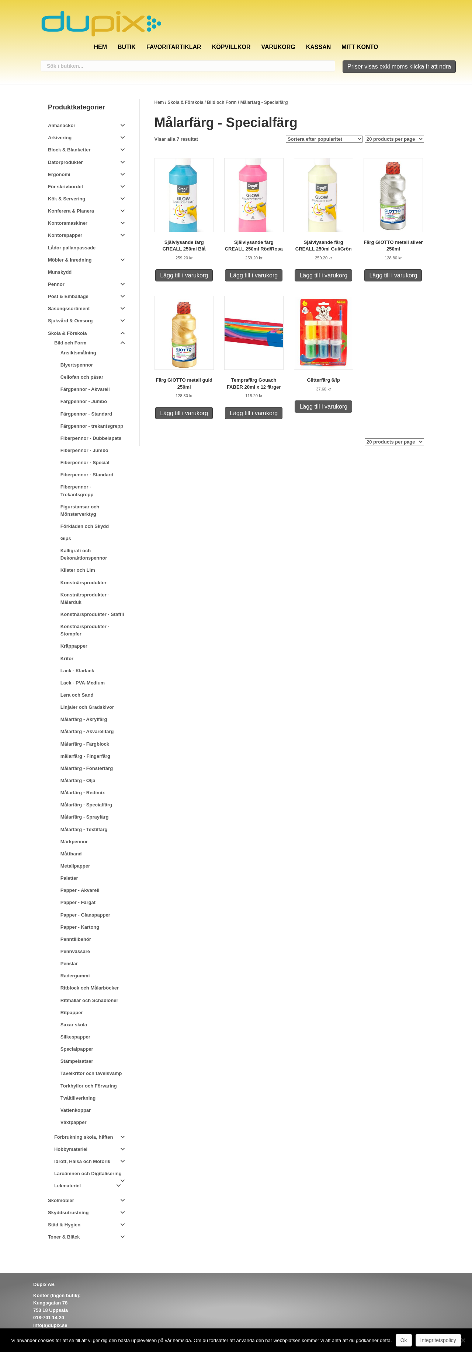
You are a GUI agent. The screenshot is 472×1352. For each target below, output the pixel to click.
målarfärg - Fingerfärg (85, 756)
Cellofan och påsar (81, 377)
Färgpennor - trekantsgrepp (91, 426)
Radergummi (75, 975)
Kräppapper (73, 646)
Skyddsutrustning (68, 1212)
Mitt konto (359, 47)
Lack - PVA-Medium (82, 683)
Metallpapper (75, 866)
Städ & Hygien (64, 1224)
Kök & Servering (66, 199)
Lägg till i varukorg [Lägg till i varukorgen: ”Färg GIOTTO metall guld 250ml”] (184, 413)
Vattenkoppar (75, 1110)
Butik (127, 47)
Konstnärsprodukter (83, 582)
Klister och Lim (77, 570)
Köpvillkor (231, 47)
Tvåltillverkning (78, 1098)
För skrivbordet (65, 186)
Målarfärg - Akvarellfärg (87, 731)
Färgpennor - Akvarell (85, 389)
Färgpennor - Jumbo (83, 401)
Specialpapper (76, 1049)
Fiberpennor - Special (85, 462)
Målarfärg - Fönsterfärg (86, 768)
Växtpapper (73, 1122)
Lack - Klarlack (77, 670)
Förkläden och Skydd (84, 526)
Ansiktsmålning (78, 352)
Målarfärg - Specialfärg (86, 805)
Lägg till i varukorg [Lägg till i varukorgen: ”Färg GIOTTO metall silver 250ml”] (393, 275)
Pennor (56, 284)
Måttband (71, 854)
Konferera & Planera (71, 211)
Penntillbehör (75, 939)
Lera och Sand (77, 695)
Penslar (69, 963)
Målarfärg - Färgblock (84, 744)
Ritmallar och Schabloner (89, 1000)
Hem (100, 47)
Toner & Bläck (64, 1237)
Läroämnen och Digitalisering (88, 1173)
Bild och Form (221, 102)
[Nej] (462, 1340)
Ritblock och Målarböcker (89, 988)
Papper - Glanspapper (85, 915)
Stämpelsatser (76, 1061)
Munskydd (60, 272)
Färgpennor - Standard (86, 414)
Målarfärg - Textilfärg (84, 829)
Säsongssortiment (69, 308)
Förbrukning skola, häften (83, 1137)
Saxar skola (73, 1024)
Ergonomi (59, 174)
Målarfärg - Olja (78, 780)
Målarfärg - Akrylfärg (83, 719)
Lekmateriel (67, 1185)
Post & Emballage (68, 296)
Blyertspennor (76, 365)
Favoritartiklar (173, 47)
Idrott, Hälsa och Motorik (82, 1161)
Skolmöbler (61, 1200)
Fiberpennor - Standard (87, 474)
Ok (403, 1340)
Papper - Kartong (79, 927)
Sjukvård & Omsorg (70, 320)
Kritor (66, 658)
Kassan (318, 47)
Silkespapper (75, 1037)
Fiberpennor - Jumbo (84, 450)
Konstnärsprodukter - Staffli (92, 614)
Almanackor (61, 125)
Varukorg (278, 47)
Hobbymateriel (70, 1149)
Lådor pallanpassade (72, 248)
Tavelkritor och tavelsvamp (91, 1073)
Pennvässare (75, 951)
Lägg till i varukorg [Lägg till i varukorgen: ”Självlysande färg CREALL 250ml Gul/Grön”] (323, 275)
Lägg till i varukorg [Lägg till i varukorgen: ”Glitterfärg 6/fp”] (323, 406)
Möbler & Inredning (69, 260)
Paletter (69, 878)
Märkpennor (74, 841)
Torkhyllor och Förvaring (88, 1086)
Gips (65, 538)
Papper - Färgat (78, 902)
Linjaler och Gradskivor (87, 707)
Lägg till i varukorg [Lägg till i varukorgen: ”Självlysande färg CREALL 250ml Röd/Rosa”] (254, 275)
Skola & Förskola (185, 102)
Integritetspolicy (438, 1340)
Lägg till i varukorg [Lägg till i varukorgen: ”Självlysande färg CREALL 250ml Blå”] (184, 275)
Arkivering (60, 137)
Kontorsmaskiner (67, 223)
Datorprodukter (65, 162)
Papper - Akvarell (80, 890)
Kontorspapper (65, 235)
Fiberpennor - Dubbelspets (90, 438)
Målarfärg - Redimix (82, 792)
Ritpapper (71, 1012)
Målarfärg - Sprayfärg (84, 817)
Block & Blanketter (69, 150)
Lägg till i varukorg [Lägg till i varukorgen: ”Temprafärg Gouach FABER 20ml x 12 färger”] (254, 413)
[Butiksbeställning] (324, 139)
